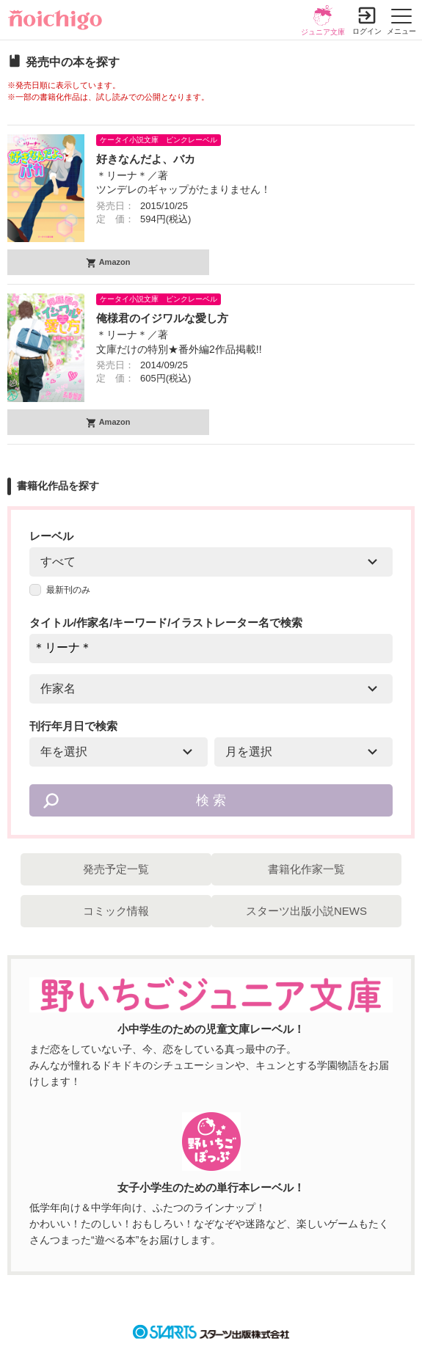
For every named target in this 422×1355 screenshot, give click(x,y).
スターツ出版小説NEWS (306, 911)
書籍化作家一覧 (306, 869)
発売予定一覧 (116, 869)
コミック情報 (116, 911)
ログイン (367, 31)
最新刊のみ (59, 590)
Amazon (113, 262)
